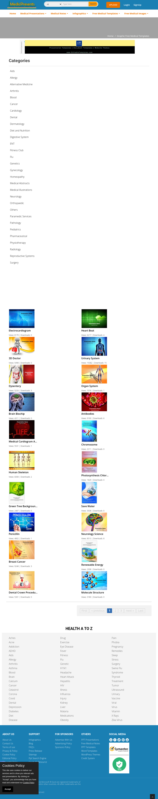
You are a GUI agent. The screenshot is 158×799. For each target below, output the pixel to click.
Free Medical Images (135, 13)
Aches (12, 638)
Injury (63, 698)
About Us (6, 739)
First (84, 610)
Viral (114, 702)
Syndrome (117, 672)
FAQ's (31, 747)
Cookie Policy (8, 754)
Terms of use (8, 747)
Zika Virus (117, 720)
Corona (13, 694)
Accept (8, 789)
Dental (12, 702)
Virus (114, 707)
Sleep (115, 655)
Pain (114, 638)
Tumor (115, 685)
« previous (98, 610)
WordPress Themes (90, 754)
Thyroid (116, 676)
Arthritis (13, 664)
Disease (13, 720)
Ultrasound (118, 689)
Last (140, 610)
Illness (63, 689)
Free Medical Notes (90, 743)
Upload (113, 4)
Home (13, 13)
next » (130, 610)
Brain (12, 676)
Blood (12, 672)
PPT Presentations (90, 739)
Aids (12, 71)
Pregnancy (117, 646)
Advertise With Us (63, 739)
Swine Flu (117, 668)
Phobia (115, 642)
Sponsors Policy (62, 747)
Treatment (117, 681)
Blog (31, 743)
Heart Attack (67, 676)
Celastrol (14, 689)
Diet (11, 715)
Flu (61, 659)
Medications (67, 715)
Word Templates (89, 750)
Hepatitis (65, 681)
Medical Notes (58, 13)
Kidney (64, 702)
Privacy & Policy (9, 750)
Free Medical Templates (105, 13)
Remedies (117, 651)
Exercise (64, 642)
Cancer (13, 685)
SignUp (137, 4)
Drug (63, 638)
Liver (62, 707)
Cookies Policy (13, 765)
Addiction (14, 646)
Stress (115, 659)
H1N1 (63, 668)
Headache (65, 672)
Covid (12, 698)
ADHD (12, 651)
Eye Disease (66, 646)
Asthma (13, 668)
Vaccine (116, 698)
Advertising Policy (63, 743)
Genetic (64, 664)
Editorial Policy (9, 758)
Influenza (65, 694)
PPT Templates (88, 747)
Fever (63, 651)
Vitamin (116, 711)
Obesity (64, 720)
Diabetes (14, 711)
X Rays (115, 715)
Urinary (116, 694)
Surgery (116, 664)
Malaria (64, 711)
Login (127, 4)
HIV (62, 685)
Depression (15, 707)
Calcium (13, 681)
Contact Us (7, 743)
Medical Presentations (32, 13)
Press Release (35, 750)
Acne (11, 642)
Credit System (88, 758)
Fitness (64, 655)
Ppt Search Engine (37, 758)
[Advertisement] (79, 26)
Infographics (79, 13)
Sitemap (33, 754)
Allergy (12, 659)
